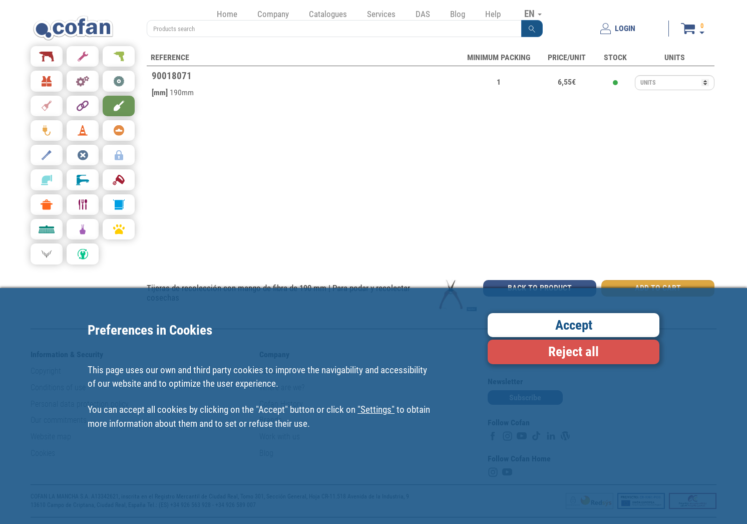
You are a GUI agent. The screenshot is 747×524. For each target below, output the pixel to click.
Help (493, 14)
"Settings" (376, 409)
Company (273, 14)
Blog (457, 14)
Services (381, 14)
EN (533, 13)
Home (227, 14)
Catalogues (328, 14)
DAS (423, 14)
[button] (532, 28)
